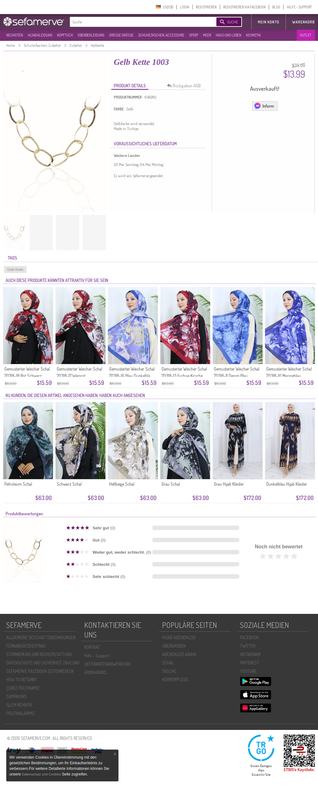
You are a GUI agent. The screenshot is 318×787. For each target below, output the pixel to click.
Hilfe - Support (96, 655)
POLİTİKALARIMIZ (20, 713)
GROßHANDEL (96, 672)
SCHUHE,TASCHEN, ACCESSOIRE (161, 35)
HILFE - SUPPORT (299, 7)
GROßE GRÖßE (121, 35)
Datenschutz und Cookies (42, 774)
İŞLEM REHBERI (19, 704)
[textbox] (138, 22)
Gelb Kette (15, 269)
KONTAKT (92, 647)
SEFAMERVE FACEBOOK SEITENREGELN (40, 671)
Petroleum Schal (18, 484)
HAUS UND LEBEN (228, 35)
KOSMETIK (253, 35)
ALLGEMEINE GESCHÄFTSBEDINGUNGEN (40, 637)
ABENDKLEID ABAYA (179, 654)
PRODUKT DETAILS (130, 85)
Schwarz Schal (69, 484)
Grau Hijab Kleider (229, 484)
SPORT (193, 35)
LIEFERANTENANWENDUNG (107, 664)
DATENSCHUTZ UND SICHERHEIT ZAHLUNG (43, 662)
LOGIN (184, 7)
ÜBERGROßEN (174, 646)
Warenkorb (303, 22)
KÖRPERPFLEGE (175, 679)
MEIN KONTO (268, 22)
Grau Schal (170, 484)
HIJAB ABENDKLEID (178, 637)
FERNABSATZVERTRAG (26, 646)
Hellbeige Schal (121, 484)
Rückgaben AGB (185, 86)
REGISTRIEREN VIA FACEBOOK (244, 7)
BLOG (276, 7)
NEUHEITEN (14, 35)
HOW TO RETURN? (21, 679)
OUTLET (305, 35)
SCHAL (168, 662)
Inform (264, 105)
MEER (207, 35)
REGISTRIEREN (206, 7)
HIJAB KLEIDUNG (40, 35)
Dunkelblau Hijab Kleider (286, 484)
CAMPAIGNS (16, 696)
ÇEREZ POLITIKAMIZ (23, 688)
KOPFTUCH (65, 35)
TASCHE (169, 671)
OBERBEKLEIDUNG (91, 35)
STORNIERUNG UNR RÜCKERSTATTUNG (39, 654)
